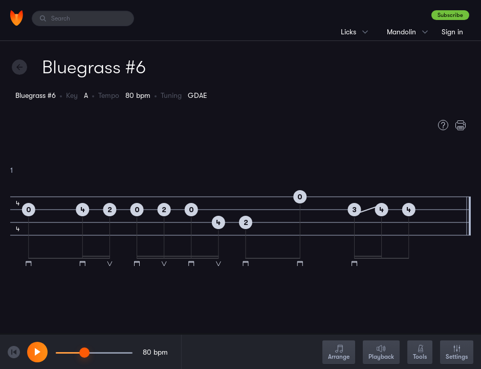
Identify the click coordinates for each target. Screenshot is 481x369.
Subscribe (450, 15)
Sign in (452, 32)
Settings (457, 353)
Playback (381, 353)
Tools (420, 353)
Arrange (338, 353)
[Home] (16, 18)
